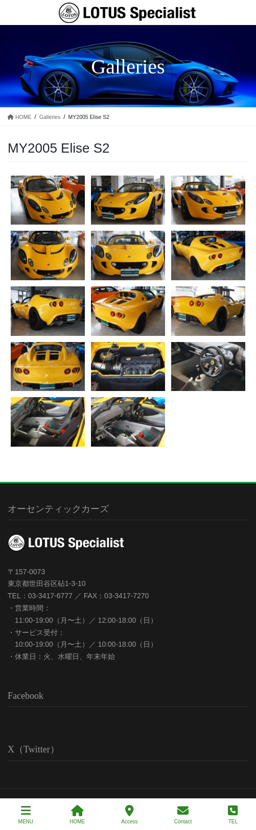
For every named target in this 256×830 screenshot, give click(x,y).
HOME (77, 814)
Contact (183, 814)
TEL (233, 814)
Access (129, 814)
